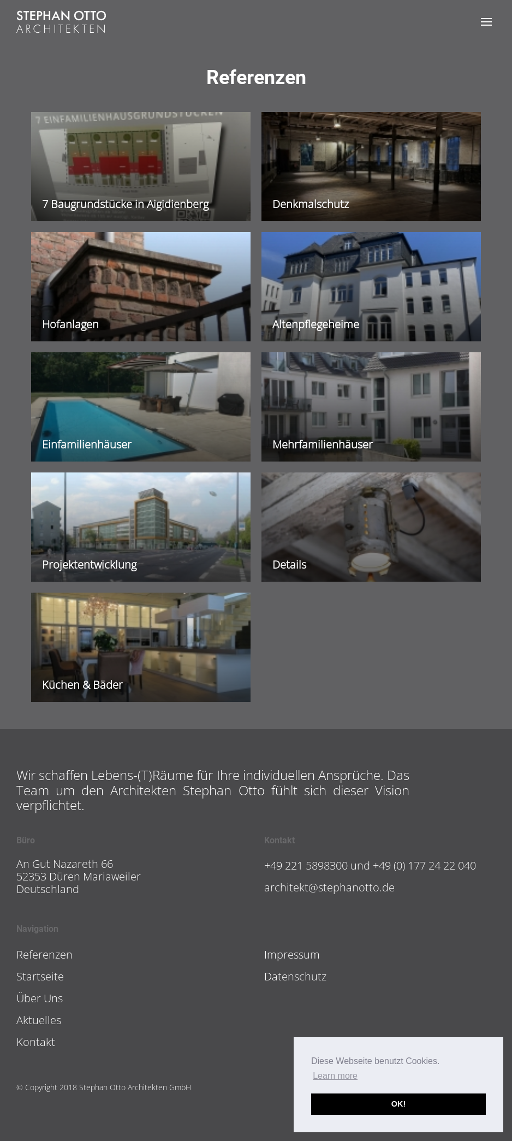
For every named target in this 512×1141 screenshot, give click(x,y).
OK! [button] (398, 1103)
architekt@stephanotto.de (329, 887)
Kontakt (35, 1041)
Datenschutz (295, 976)
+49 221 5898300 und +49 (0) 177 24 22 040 (370, 865)
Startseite (40, 976)
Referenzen (44, 954)
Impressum (292, 954)
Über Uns (39, 998)
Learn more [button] (335, 1075)
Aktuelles (38, 1020)
